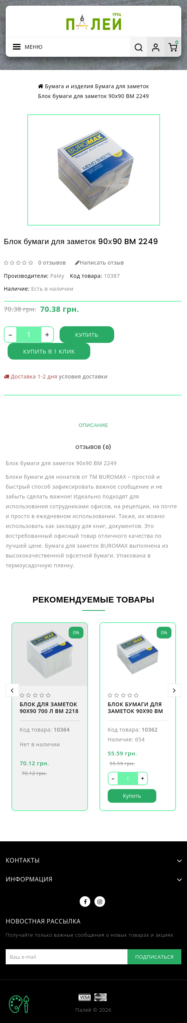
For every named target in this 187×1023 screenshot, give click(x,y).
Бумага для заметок (122, 86)
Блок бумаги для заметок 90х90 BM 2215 (135, 708)
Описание (93, 425)
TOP (19, 1004)
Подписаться (154, 956)
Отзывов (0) (93, 447)
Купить (87, 334)
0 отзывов (52, 262)
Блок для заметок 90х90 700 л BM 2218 (49, 708)
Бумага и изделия (69, 86)
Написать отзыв (99, 262)
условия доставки (83, 376)
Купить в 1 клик (49, 351)
